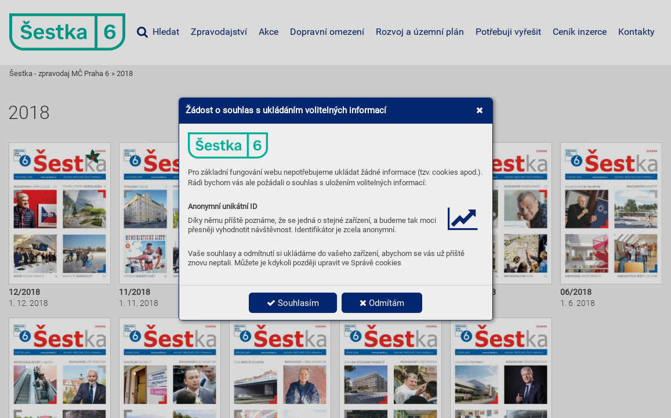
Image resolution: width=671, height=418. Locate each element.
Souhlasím (293, 303)
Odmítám (382, 303)
